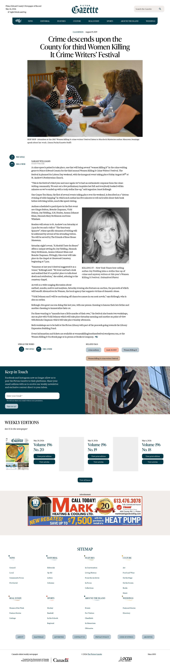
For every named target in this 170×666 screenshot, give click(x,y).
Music (125, 593)
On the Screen (128, 583)
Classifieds (78, 32)
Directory (126, 613)
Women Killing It (130, 350)
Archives (148, 637)
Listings (12, 618)
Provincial (13, 583)
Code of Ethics (126, 637)
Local (11, 572)
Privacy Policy (102, 637)
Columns (50, 583)
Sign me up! (11, 406)
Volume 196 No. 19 (97, 447)
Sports (110, 21)
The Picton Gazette (94, 654)
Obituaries (89, 628)
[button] (17, 157)
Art (124, 567)
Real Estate (94, 21)
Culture (77, 21)
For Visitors (89, 613)
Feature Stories (15, 613)
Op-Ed (49, 572)
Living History (90, 572)
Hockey (50, 608)
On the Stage (127, 578)
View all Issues (85, 480)
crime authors (93, 350)
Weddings (150, 21)
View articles (44, 462)
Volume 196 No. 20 (43, 447)
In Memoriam (90, 623)
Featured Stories (129, 608)
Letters (50, 578)
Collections (89, 588)
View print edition (44, 456)
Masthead (39, 637)
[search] (160, 9)
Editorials (51, 567)
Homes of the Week (16, 608)
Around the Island (129, 21)
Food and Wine (128, 572)
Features (61, 21)
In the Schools (52, 618)
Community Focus (16, 578)
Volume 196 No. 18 (151, 447)
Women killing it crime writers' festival (103, 358)
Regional (50, 623)
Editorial (45, 21)
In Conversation (91, 567)
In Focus (88, 583)
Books (125, 588)
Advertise (59, 637)
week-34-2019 (111, 350)
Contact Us (79, 637)
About (20, 637)
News (30, 21)
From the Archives (92, 578)
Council (12, 567)
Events (87, 608)
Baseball (50, 613)
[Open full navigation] (18, 21)
